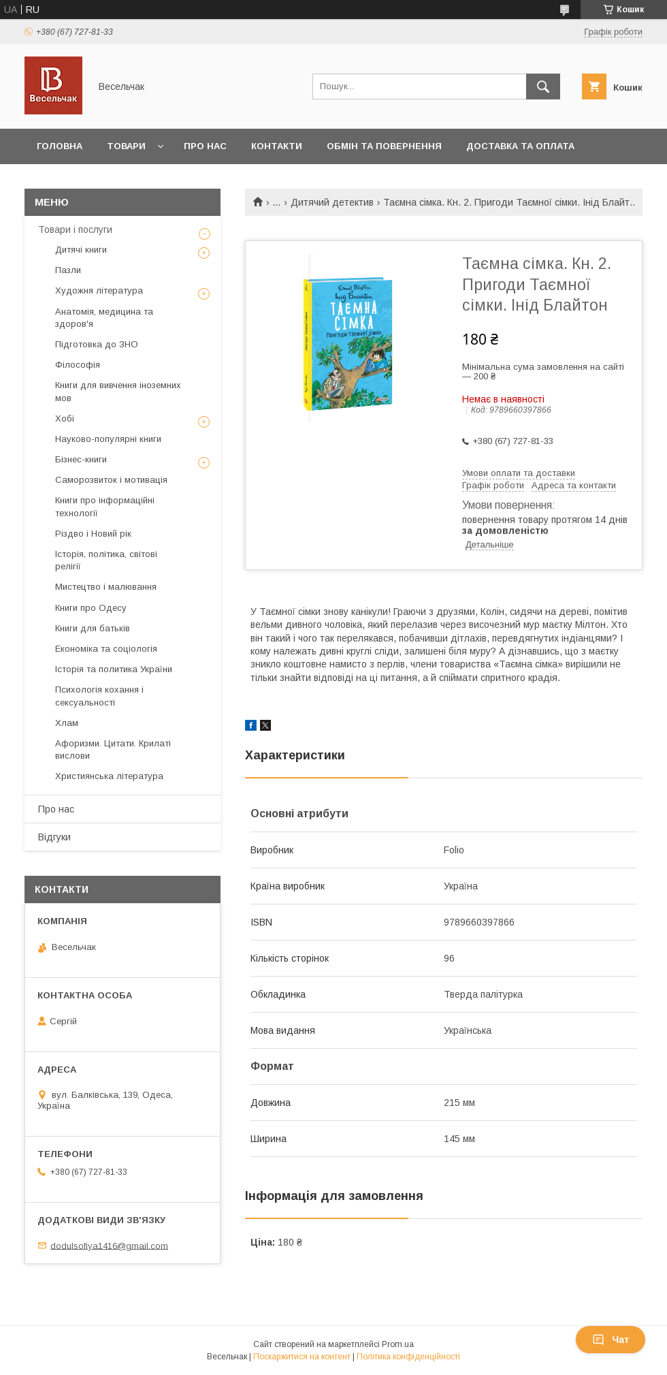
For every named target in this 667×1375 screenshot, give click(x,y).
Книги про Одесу (91, 608)
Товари (126, 146)
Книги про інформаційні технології (104, 506)
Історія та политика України (113, 669)
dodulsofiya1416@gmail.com (109, 1245)
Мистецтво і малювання (106, 587)
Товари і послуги (75, 229)
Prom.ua (398, 1344)
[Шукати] (543, 86)
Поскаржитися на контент (302, 1356)
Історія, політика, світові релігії (106, 560)
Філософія (77, 365)
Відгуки (54, 837)
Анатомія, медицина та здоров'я (104, 317)
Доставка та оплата (520, 146)
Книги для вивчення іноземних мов (118, 391)
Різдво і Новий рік (93, 533)
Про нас (205, 146)
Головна (59, 146)
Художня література (99, 290)
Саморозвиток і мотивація (111, 480)
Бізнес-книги (81, 459)
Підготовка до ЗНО (96, 344)
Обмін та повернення (384, 146)
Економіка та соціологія (106, 649)
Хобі (64, 418)
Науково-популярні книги (108, 439)
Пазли (68, 270)
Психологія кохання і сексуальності (99, 695)
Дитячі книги (81, 249)
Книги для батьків (92, 628)
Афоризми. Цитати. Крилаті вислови (113, 749)
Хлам (66, 723)
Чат (610, 1339)
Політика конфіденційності (408, 1356)
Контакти (276, 146)
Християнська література (109, 776)
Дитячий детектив (332, 202)
